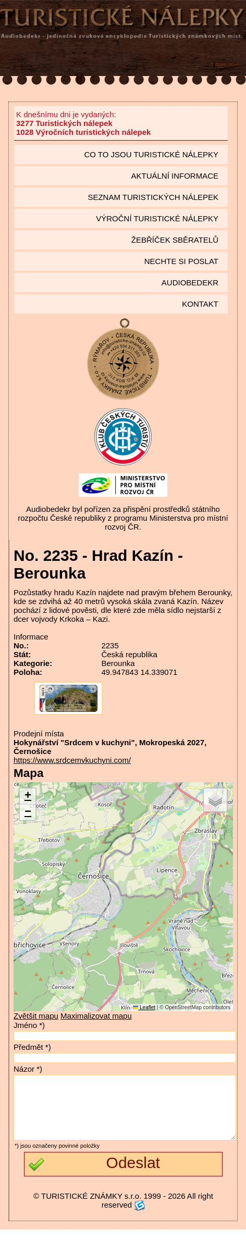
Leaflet (144, 1007)
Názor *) (28, 1068)
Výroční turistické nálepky (157, 218)
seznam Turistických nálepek (153, 197)
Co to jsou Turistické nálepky (151, 154)
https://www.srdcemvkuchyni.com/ (72, 760)
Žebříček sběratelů (174, 239)
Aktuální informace (174, 175)
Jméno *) (29, 1025)
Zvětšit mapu (36, 1015)
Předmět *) (32, 1047)
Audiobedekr (190, 282)
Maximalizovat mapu (96, 1015)
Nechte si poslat (181, 261)
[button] (27, 796)
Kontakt (200, 303)
